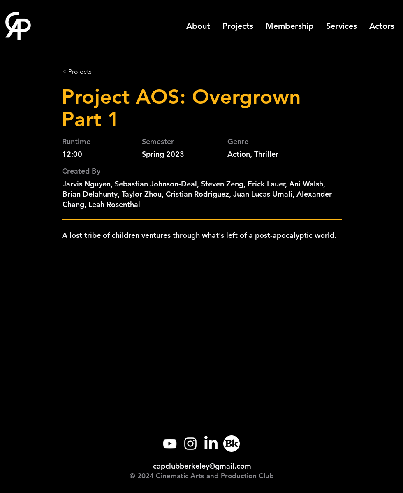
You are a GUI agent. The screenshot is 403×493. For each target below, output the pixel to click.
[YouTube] (170, 443)
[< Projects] (89, 71)
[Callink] (231, 443)
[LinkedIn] (211, 443)
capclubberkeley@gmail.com (202, 466)
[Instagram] (190, 443)
